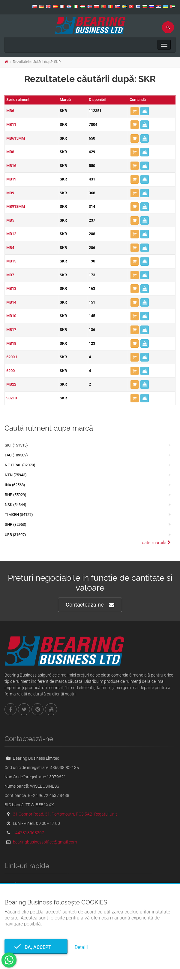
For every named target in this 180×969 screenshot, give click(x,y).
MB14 (11, 302)
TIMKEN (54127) (19, 514)
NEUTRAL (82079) (20, 465)
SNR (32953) (15, 524)
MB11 (11, 124)
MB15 (11, 261)
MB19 (11, 179)
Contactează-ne (90, 605)
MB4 (10, 247)
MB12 (11, 234)
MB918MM (15, 206)
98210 (11, 398)
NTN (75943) (16, 475)
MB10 (11, 315)
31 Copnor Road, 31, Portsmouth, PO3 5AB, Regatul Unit (65, 814)
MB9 (10, 193)
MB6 (10, 110)
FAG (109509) (16, 455)
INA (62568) (15, 485)
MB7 (10, 275)
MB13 (11, 288)
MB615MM (15, 138)
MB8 (10, 152)
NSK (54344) (15, 504)
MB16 (11, 165)
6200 (10, 370)
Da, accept (36, 947)
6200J (11, 357)
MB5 (10, 220)
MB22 (11, 384)
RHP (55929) (15, 494)
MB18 (11, 343)
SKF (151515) (16, 445)
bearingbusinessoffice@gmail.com (45, 842)
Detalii (81, 947)
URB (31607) (15, 534)
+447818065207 (28, 832)
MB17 (11, 329)
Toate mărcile (155, 542)
